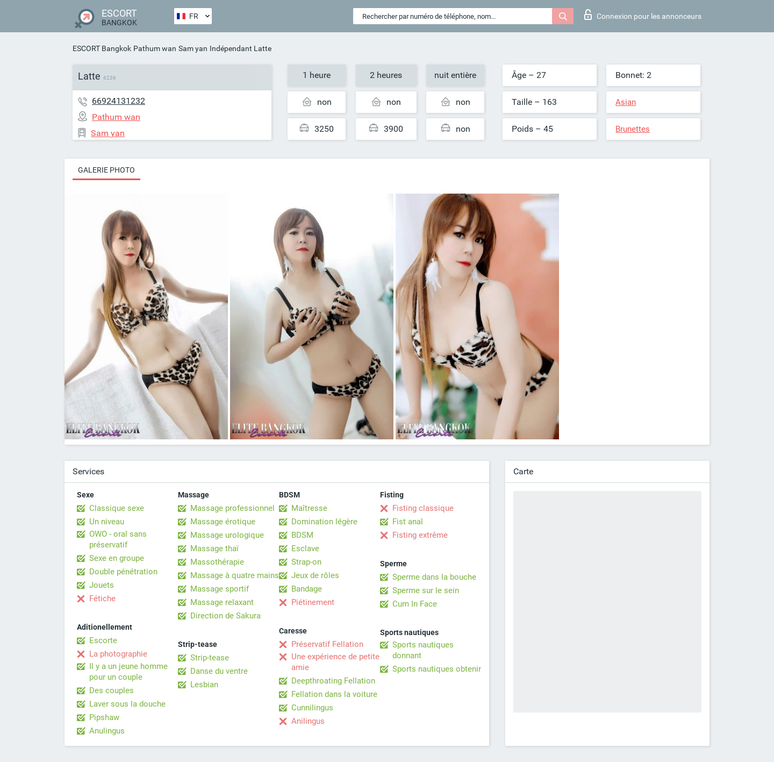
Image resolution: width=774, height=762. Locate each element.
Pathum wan (154, 48)
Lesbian (204, 684)
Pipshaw (104, 717)
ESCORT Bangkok (102, 48)
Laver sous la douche (127, 704)
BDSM (302, 535)
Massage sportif (219, 589)
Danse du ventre (219, 671)
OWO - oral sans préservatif (118, 539)
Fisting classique (423, 508)
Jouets (101, 585)
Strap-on (306, 562)
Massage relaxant (222, 602)
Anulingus (107, 731)
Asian (625, 102)
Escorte (103, 640)
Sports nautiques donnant (423, 650)
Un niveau (106, 521)
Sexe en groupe (116, 558)
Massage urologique (227, 535)
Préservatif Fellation (327, 644)
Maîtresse (309, 508)
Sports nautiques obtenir (436, 669)
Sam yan (192, 48)
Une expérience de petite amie (335, 662)
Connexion (642, 14)
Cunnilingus (312, 708)
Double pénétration (123, 571)
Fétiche (102, 598)
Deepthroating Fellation (333, 681)
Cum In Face (414, 604)
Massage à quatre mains (234, 575)
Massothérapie (217, 562)
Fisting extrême (420, 535)
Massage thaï (214, 548)
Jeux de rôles (315, 575)
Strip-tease (209, 658)
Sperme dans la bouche (434, 577)
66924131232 (118, 101)
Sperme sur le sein (425, 590)
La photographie (118, 654)
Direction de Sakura (225, 616)
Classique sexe (116, 508)
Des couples (111, 690)
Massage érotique (222, 521)
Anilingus (308, 721)
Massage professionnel (232, 508)
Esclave (305, 548)
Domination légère (324, 521)
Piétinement (312, 602)
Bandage (306, 589)
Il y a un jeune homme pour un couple (128, 671)
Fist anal (407, 521)
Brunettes (632, 129)
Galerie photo (106, 170)
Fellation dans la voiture (334, 694)
